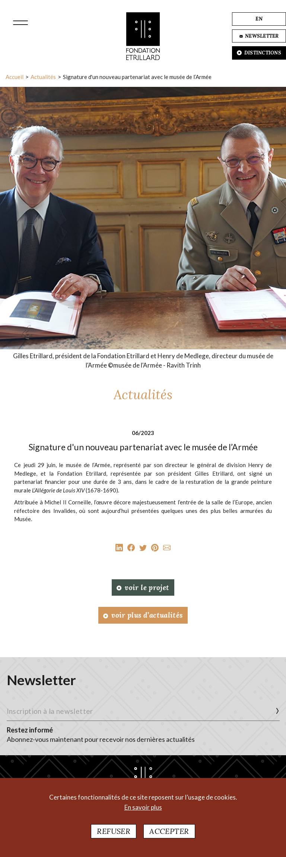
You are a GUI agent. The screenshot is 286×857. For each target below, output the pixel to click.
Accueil (14, 76)
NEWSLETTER (259, 36)
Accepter (169, 831)
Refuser (113, 831)
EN (259, 19)
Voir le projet (143, 587)
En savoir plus (143, 807)
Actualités (43, 76)
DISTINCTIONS (259, 53)
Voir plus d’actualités (142, 615)
